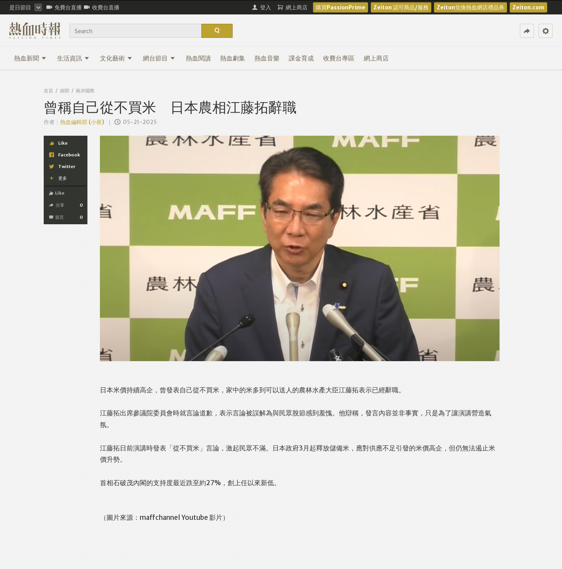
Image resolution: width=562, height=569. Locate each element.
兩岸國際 (85, 91)
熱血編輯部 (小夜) (82, 122)
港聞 (64, 91)
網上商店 (376, 58)
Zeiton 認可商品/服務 (401, 7)
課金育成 (301, 58)
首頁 (48, 91)
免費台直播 (64, 7)
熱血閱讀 (198, 58)
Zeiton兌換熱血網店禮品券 (470, 7)
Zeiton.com (528, 7)
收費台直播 (101, 7)
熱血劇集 (232, 58)
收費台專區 (338, 58)
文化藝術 (116, 58)
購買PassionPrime (340, 7)
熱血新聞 (30, 58)
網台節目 (159, 58)
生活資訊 (73, 58)
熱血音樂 (266, 58)
